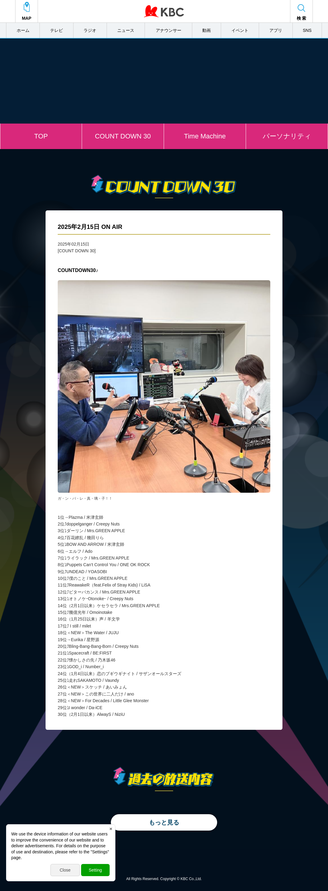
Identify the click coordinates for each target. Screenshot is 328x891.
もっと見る (164, 822)
